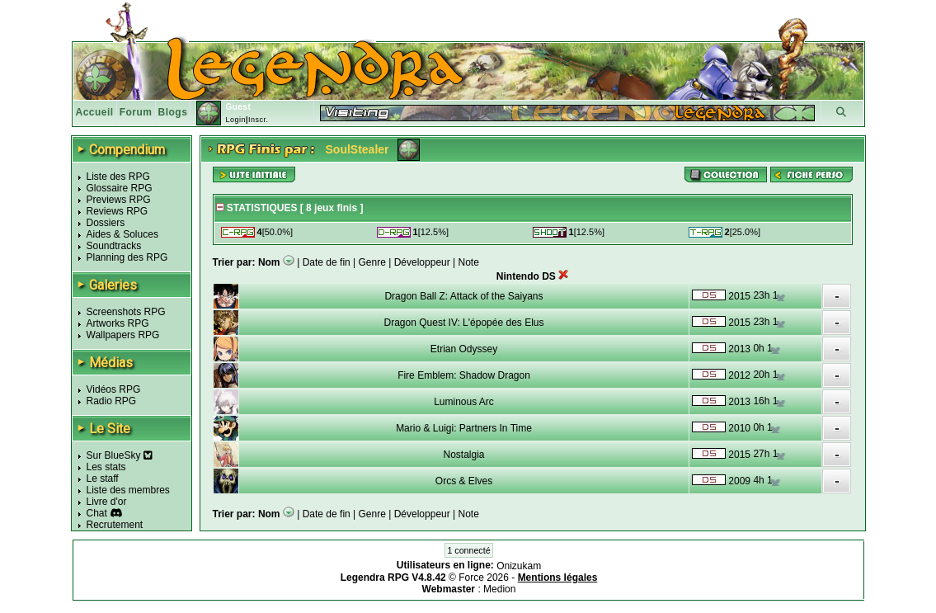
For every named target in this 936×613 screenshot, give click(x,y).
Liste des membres (128, 490)
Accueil (95, 112)
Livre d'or (107, 501)
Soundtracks (114, 246)
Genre (372, 262)
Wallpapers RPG (123, 335)
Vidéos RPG (114, 389)
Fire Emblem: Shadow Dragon (463, 375)
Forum (136, 112)
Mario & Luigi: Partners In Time (464, 428)
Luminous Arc (464, 402)
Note (469, 262)
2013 (739, 349)
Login (235, 120)
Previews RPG (119, 199)
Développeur (422, 262)
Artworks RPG (118, 323)
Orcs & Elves (463, 481)
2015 (739, 296)
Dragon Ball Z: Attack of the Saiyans (463, 296)
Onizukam (518, 566)
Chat (97, 513)
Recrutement (115, 524)
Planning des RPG (127, 257)
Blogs (173, 112)
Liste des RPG (118, 176)
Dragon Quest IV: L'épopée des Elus (464, 322)
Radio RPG (112, 401)
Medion (499, 589)
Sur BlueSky (120, 455)
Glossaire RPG (120, 188)
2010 (739, 428)
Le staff (103, 478)
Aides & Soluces (122, 234)
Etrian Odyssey (463, 349)
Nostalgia (463, 454)
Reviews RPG (117, 211)
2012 (739, 375)
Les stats (106, 467)
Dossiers (106, 223)
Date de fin (326, 262)
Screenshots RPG (126, 312)
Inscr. (258, 120)
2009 (739, 481)
